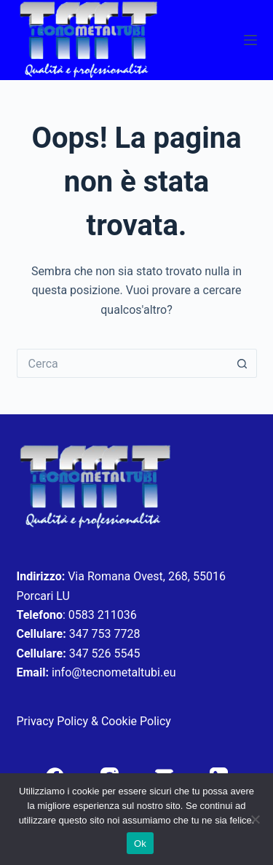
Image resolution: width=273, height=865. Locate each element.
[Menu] (250, 40)
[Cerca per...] (122, 363)
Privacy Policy (53, 721)
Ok (140, 843)
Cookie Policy (136, 721)
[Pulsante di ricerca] (242, 363)
